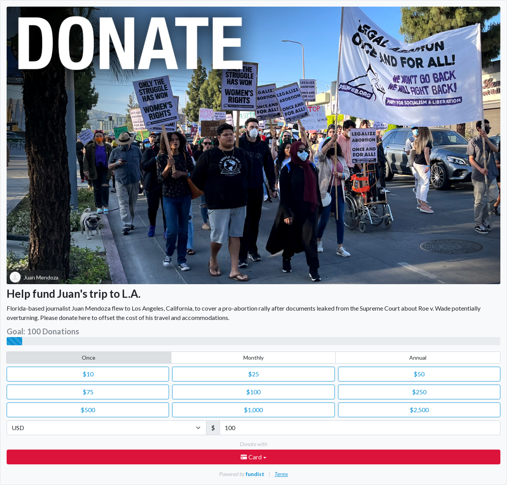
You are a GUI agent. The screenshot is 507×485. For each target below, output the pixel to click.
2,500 (419, 409)
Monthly (253, 357)
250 (419, 391)
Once (88, 357)
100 (253, 391)
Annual (417, 357)
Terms (281, 474)
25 (253, 374)
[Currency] (106, 427)
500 (88, 409)
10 (88, 374)
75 (88, 391)
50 (419, 374)
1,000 (253, 409)
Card (252, 456)
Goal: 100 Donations (43, 331)
